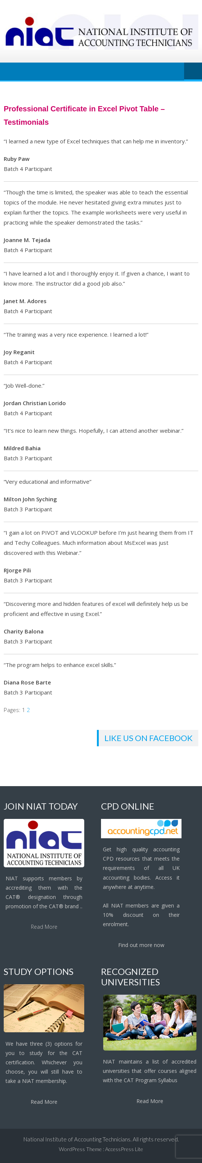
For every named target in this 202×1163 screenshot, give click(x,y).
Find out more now (141, 944)
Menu (193, 71)
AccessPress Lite (124, 1149)
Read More (44, 926)
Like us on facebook (148, 738)
